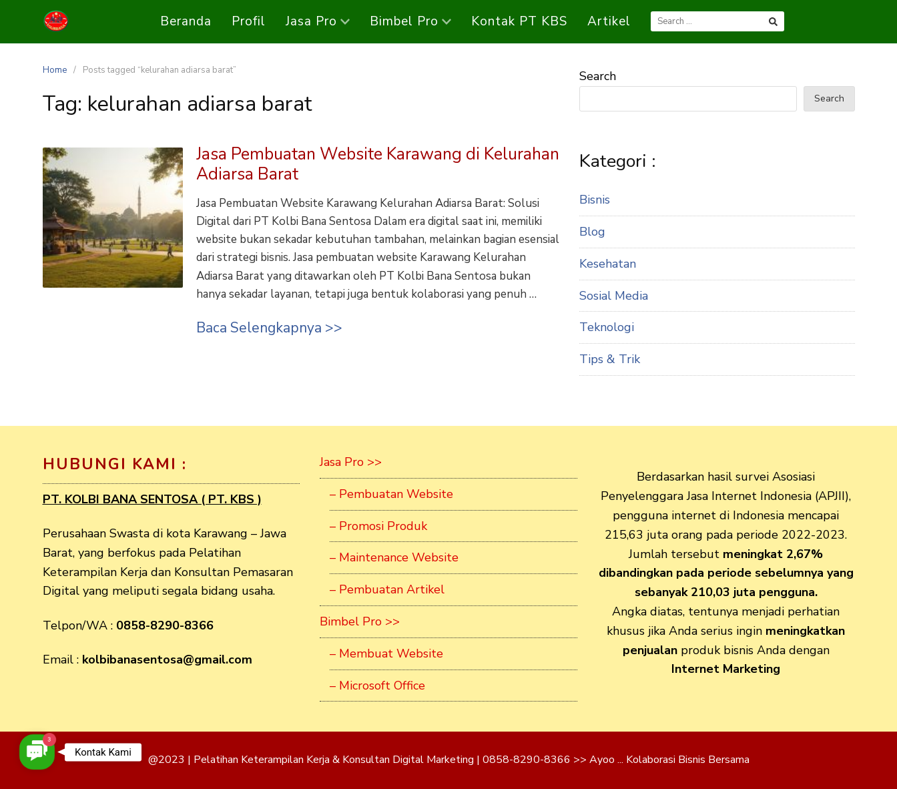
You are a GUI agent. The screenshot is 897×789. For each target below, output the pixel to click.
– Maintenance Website (394, 557)
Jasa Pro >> (351, 462)
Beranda (186, 21)
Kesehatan (607, 264)
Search (597, 76)
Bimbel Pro (410, 21)
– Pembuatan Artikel (387, 589)
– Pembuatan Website (391, 494)
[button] (37, 752)
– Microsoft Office (377, 686)
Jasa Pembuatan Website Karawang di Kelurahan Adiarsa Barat (377, 164)
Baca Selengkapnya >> (269, 327)
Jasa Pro (318, 21)
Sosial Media (613, 296)
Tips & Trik (609, 359)
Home (55, 70)
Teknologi (606, 327)
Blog (592, 232)
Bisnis (594, 200)
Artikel (609, 21)
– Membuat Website (386, 653)
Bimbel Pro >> (360, 621)
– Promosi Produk (378, 526)
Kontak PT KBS (519, 21)
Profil (249, 21)
